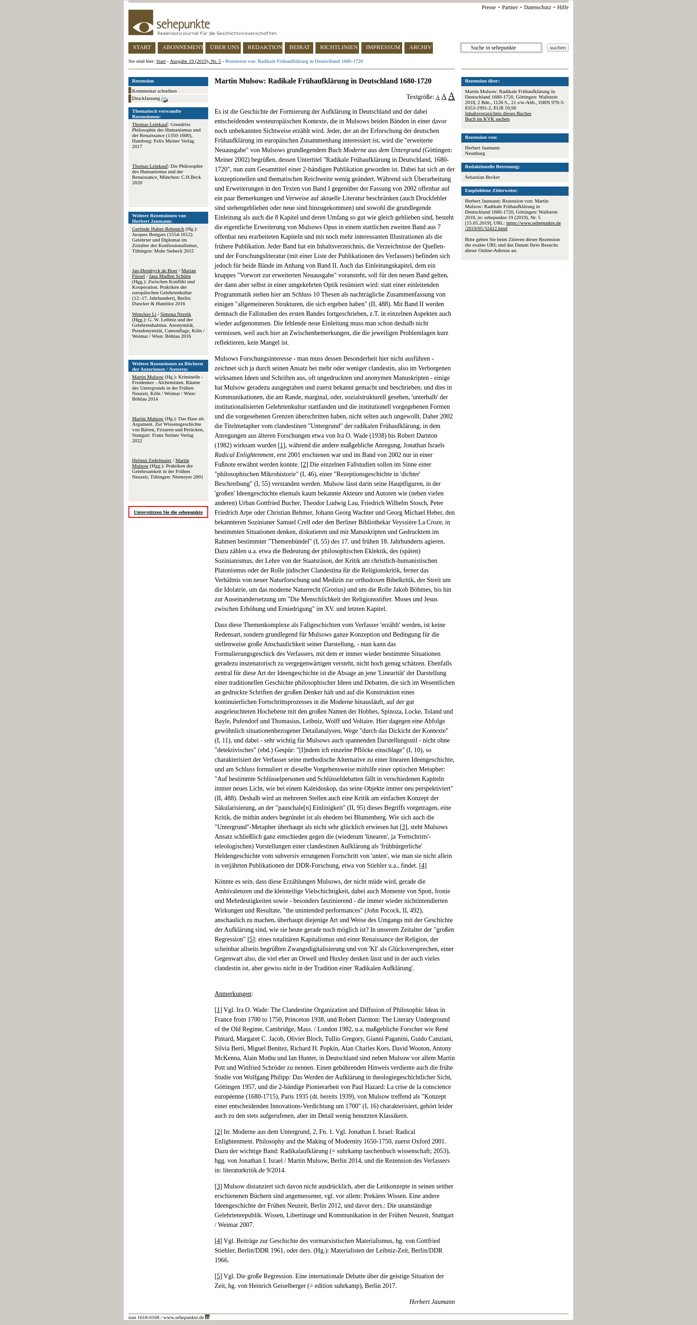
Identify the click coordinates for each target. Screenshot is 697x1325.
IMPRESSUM (383, 47)
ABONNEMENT (182, 47)
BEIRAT (299, 47)
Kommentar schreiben (154, 90)
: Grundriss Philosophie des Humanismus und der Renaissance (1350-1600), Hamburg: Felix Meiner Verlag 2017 (166, 135)
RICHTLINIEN (339, 47)
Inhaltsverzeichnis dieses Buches (498, 113)
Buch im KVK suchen (487, 118)
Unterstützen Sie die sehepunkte (168, 512)
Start (161, 61)
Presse (489, 7)
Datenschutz (537, 7)
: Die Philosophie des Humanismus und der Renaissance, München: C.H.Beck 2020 (167, 174)
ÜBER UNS (224, 47)
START (142, 47)
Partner (510, 7)
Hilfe (563, 7)
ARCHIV (420, 47)
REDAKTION (265, 47)
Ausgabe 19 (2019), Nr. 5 (195, 61)
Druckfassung (150, 99)
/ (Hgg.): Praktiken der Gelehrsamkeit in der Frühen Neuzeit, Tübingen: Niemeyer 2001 (168, 468)
